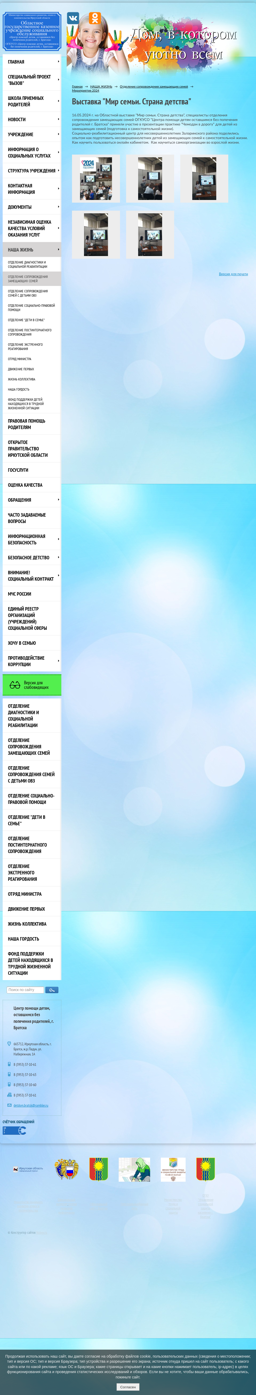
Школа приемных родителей (26, 101)
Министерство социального (28, 1202)
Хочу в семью (22, 643)
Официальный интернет (65, 1201)
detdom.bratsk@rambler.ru (31, 1105)
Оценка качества (25, 485)
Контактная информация (21, 188)
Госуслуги (18, 470)
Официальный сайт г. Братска (98, 1206)
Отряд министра (19, 359)
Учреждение (20, 134)
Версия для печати (233, 274)
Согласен (128, 1387)
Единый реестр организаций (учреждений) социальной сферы (27, 618)
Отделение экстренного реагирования (25, 346)
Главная (16, 61)
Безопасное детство (28, 557)
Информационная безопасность (26, 539)
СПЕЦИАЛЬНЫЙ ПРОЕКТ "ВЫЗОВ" (29, 79)
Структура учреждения (31, 170)
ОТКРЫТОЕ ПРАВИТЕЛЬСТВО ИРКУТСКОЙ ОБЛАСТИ (28, 448)
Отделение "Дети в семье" (26, 320)
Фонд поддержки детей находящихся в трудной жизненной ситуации (26, 403)
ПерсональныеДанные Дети (134, 1206)
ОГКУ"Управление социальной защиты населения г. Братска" (205, 1206)
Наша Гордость (18, 389)
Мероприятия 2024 (85, 90)
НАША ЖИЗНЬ (20, 249)
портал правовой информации (67, 1208)
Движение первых (21, 369)
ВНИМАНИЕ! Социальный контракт (31, 575)
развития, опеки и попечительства (28, 1208)
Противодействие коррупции (26, 661)
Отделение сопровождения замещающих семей (28, 278)
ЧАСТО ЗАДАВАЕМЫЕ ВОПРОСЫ (27, 518)
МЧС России (19, 594)
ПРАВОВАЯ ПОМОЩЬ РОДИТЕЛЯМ (26, 424)
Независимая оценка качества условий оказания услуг (29, 228)
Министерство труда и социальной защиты (173, 1206)
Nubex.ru (41, 1232)
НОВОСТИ (17, 119)
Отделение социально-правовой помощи (31, 307)
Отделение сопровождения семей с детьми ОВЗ (28, 293)
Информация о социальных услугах (29, 152)
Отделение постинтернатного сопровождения (29, 332)
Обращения (19, 500)
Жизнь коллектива (21, 379)
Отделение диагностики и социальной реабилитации (27, 264)
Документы (19, 207)
